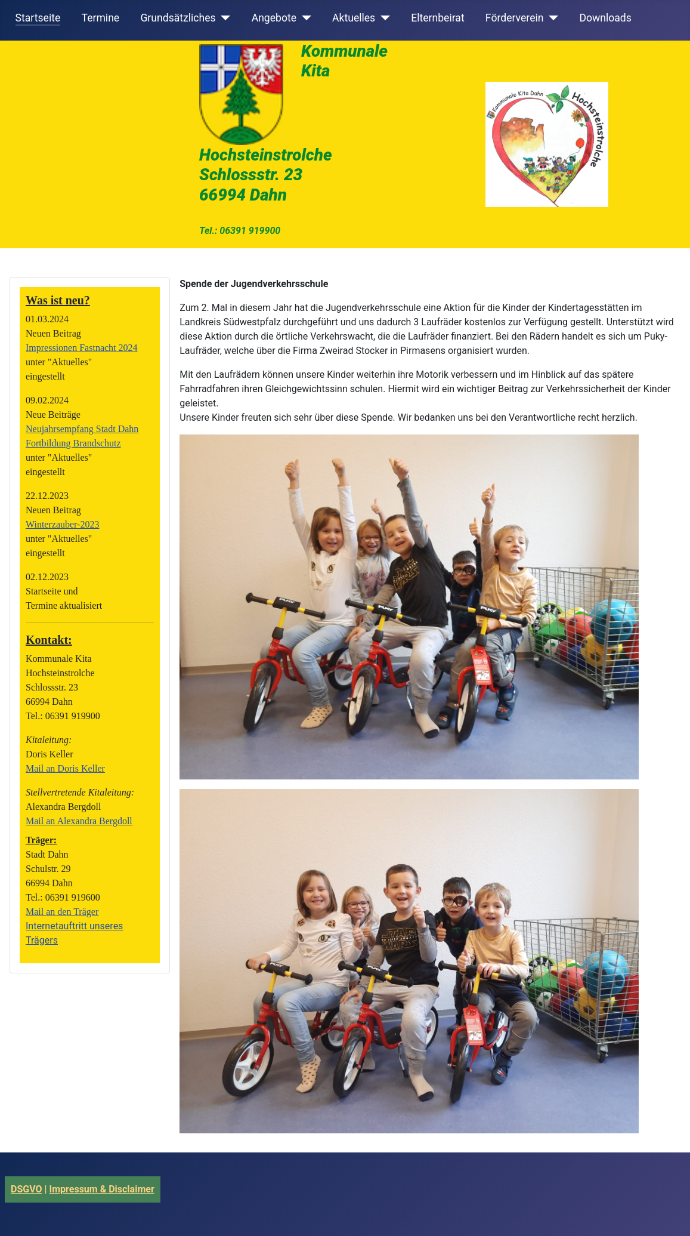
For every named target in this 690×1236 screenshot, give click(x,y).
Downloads (605, 18)
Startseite (38, 18)
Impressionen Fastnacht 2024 (82, 348)
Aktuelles (353, 18)
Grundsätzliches (177, 18)
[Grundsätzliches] (223, 18)
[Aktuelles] (382, 18)
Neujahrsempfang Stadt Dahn (82, 429)
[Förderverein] (550, 18)
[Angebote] (303, 18)
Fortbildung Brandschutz (73, 443)
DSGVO (26, 1189)
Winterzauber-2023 (62, 524)
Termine (100, 18)
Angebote (274, 18)
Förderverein (514, 18)
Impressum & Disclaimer (101, 1189)
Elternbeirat (437, 18)
